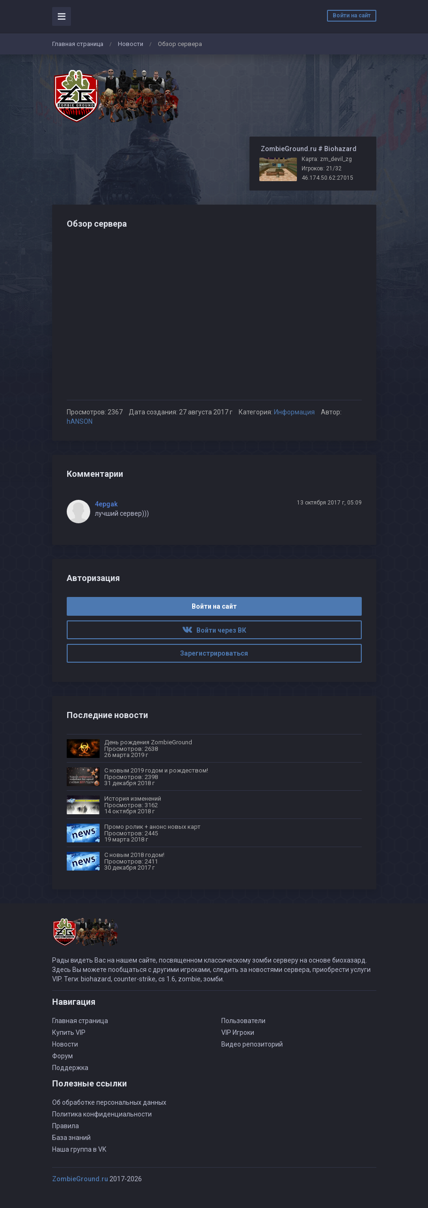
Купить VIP (69, 1032)
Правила (65, 1126)
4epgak (106, 504)
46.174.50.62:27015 (327, 178)
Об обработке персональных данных (109, 1102)
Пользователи (243, 1021)
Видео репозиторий (252, 1044)
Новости (130, 43)
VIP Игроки (237, 1032)
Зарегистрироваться (214, 653)
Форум (62, 1056)
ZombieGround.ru (80, 1179)
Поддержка (70, 1067)
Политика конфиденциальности (102, 1114)
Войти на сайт (352, 15)
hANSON (80, 421)
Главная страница (77, 43)
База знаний (71, 1137)
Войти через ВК (214, 630)
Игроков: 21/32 (322, 168)
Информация (294, 412)
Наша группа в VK (79, 1149)
